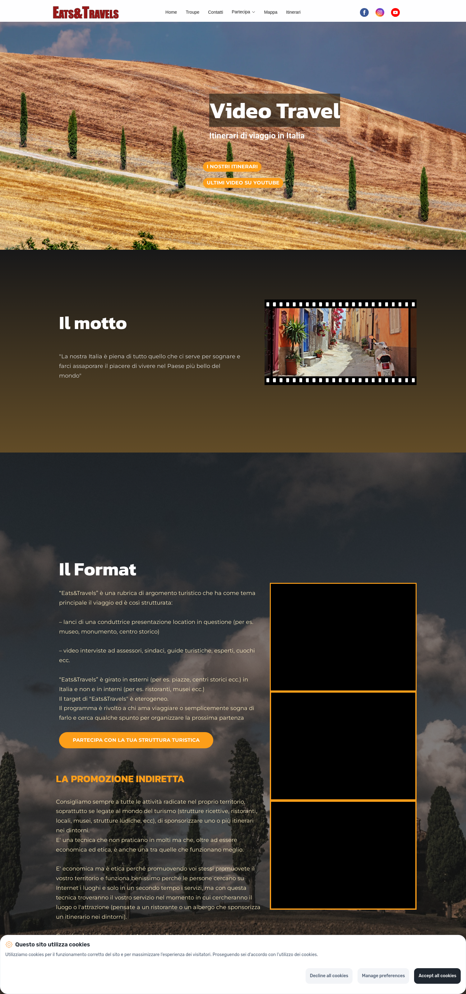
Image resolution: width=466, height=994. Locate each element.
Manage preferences (383, 975)
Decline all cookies (329, 975)
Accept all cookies (437, 975)
